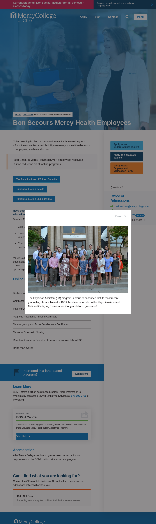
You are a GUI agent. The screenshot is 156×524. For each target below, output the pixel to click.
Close (118, 216)
